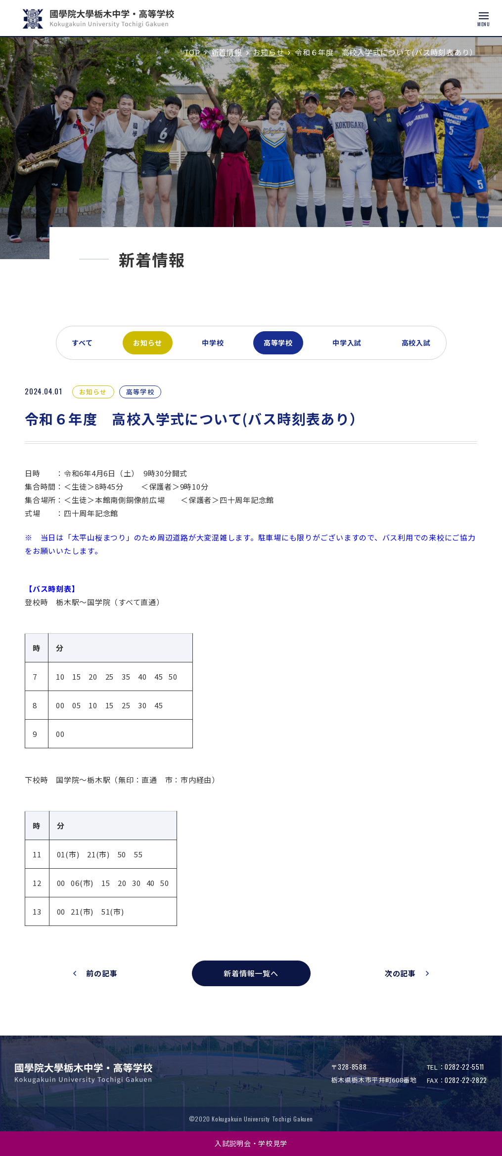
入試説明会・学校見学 (251, 1143)
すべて (82, 342)
